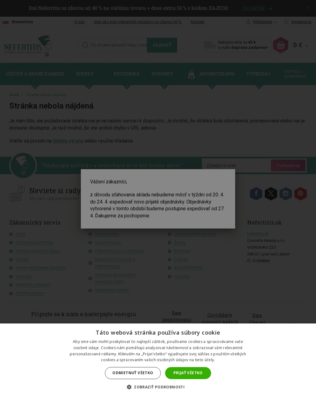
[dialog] (158, 199)
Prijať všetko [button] (188, 372)
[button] (158, 387)
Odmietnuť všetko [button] (132, 372)
